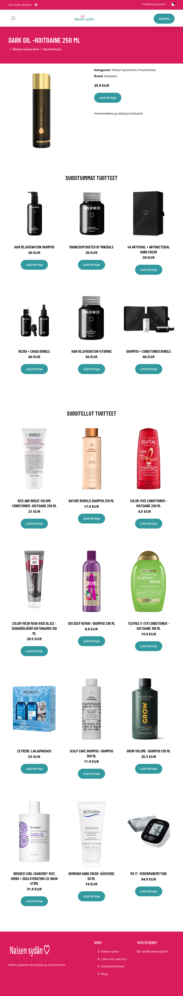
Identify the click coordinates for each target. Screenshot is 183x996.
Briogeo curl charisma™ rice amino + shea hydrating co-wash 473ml (34, 878)
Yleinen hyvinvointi (25, 49)
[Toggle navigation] (13, 18)
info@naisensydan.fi (153, 4)
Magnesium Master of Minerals (91, 247)
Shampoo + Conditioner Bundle (148, 351)
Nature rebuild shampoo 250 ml (91, 500)
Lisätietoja (107, 98)
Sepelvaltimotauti (112, 966)
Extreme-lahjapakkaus (34, 751)
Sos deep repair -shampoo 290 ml (91, 623)
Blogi (104, 974)
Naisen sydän (110, 951)
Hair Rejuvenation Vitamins (91, 351)
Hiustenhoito (52, 49)
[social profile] (36, 4)
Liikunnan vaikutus (114, 959)
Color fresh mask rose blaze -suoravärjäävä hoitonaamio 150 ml (34, 628)
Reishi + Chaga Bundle (34, 351)
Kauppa (164, 18)
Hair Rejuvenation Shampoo (34, 247)
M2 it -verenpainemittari (148, 873)
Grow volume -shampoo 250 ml (148, 751)
